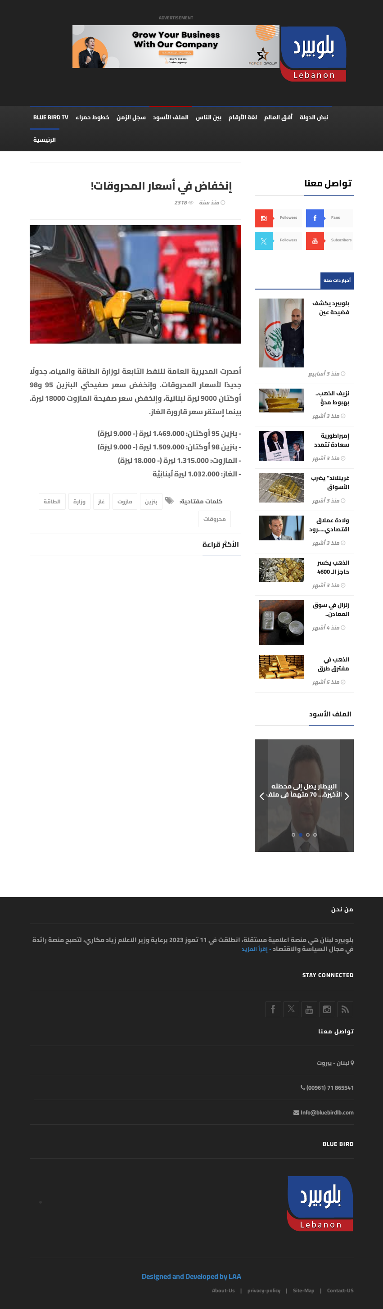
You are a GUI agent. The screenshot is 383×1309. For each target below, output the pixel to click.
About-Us (223, 1290)
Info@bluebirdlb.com (323, 1112)
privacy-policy (264, 1290)
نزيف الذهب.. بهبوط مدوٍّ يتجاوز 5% (332, 402)
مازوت (124, 501)
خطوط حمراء (92, 117)
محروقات (214, 519)
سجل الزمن (131, 117)
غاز (101, 501)
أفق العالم (278, 117)
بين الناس (208, 117)
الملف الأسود (171, 117)
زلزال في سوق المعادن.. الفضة (331, 613)
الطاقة (52, 501)
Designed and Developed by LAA (191, 1276)
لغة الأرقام (243, 117)
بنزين (151, 501)
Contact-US (340, 1290)
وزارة (79, 501)
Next (347, 795)
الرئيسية (44, 139)
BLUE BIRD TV (50, 117)
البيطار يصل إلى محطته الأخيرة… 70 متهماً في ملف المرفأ (304, 794)
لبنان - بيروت (335, 1062)
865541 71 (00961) (327, 1087)
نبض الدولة (314, 117)
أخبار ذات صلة (337, 280)
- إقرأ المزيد (256, 949)
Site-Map (304, 1290)
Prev (261, 795)
